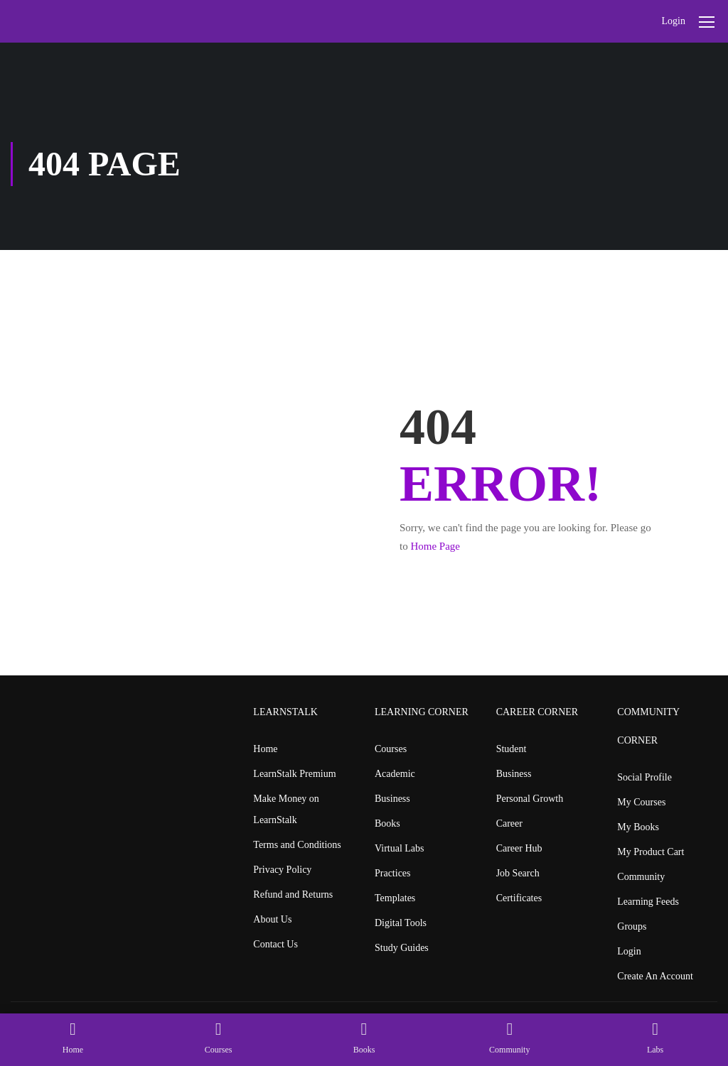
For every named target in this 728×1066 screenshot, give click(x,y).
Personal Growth (530, 798)
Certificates (519, 898)
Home (265, 749)
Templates (395, 898)
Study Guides (402, 947)
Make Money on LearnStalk (286, 809)
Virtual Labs (399, 848)
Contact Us (275, 944)
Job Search (518, 873)
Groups (631, 926)
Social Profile (644, 777)
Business (392, 798)
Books (387, 823)
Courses (391, 749)
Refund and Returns (293, 894)
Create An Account (655, 976)
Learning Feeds (648, 901)
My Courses (641, 802)
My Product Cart (650, 852)
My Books (638, 827)
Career (509, 823)
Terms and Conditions (297, 844)
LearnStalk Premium (294, 773)
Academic (395, 773)
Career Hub (519, 848)
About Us (272, 919)
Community (641, 876)
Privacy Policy (282, 869)
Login (673, 21)
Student (511, 749)
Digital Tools (401, 923)
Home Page (435, 546)
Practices (393, 873)
